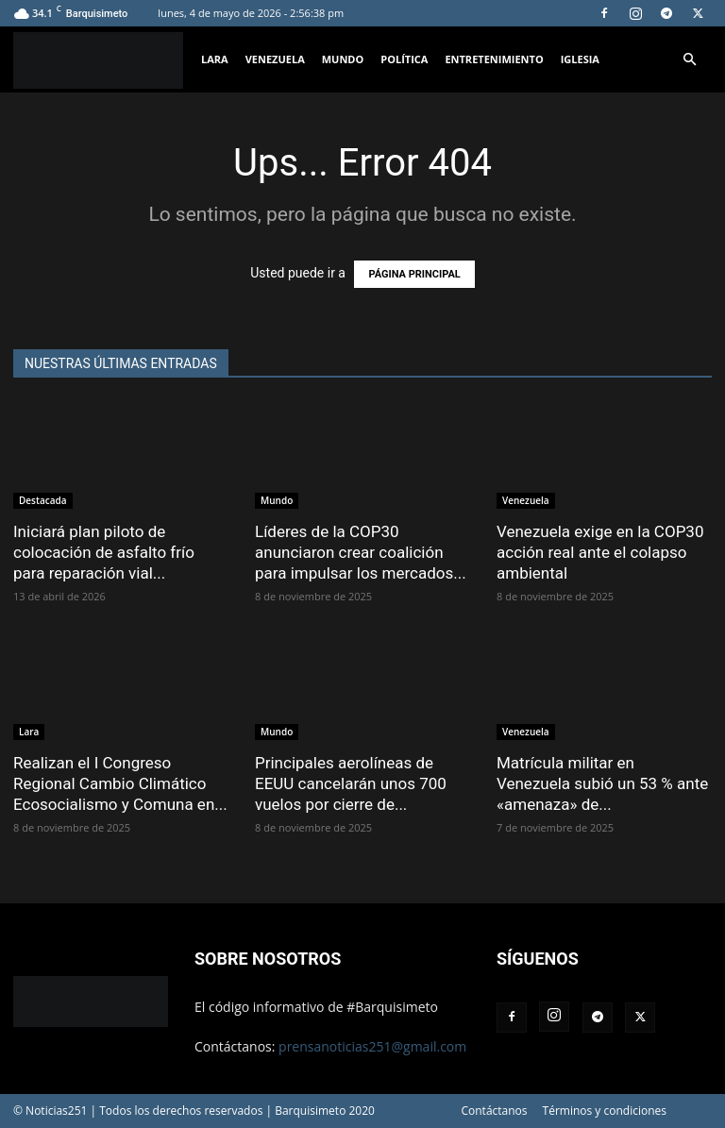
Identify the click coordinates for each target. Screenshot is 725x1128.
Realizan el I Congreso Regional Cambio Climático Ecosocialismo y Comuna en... (120, 783)
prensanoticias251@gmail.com (372, 1046)
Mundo (343, 59)
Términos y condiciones (604, 1111)
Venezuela (275, 59)
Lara (214, 59)
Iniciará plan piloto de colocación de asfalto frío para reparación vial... (103, 552)
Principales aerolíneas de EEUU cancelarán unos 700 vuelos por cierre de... (351, 783)
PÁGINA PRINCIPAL (414, 274)
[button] (689, 60)
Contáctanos (494, 1111)
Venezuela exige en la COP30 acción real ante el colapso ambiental (600, 552)
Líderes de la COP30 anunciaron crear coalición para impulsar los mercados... (360, 552)
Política (404, 59)
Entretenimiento (494, 59)
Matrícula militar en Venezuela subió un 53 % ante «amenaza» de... (602, 783)
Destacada (43, 500)
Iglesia (580, 59)
